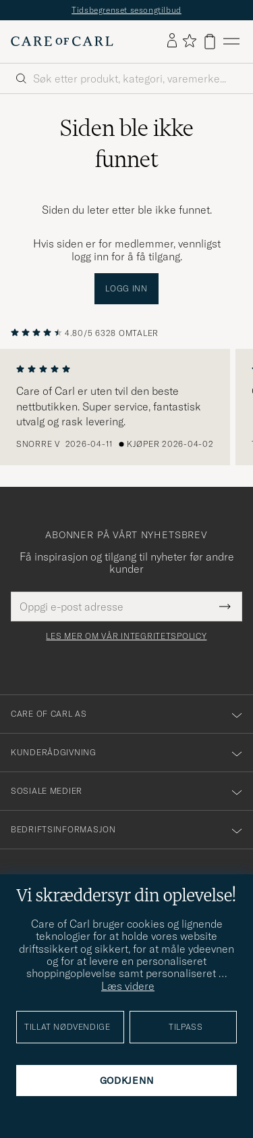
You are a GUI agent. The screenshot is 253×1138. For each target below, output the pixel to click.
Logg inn (126, 288)
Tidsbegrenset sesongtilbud (126, 10)
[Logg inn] (172, 41)
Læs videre (127, 986)
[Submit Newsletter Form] (225, 606)
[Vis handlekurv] (209, 41)
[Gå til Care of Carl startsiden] (62, 41)
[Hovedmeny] (231, 41)
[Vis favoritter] (189, 41)
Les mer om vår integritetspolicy (126, 636)
